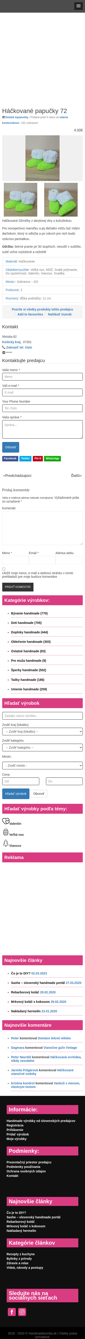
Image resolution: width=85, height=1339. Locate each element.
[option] (42, 158)
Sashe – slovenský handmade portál (38, 983)
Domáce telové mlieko (54, 1038)
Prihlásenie (15, 1130)
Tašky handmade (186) (27, 680)
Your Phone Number (16, 401)
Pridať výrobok (18, 1134)
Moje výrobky (17, 1139)
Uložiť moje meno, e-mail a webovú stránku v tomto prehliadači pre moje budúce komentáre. (37, 574)
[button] (78, 6)
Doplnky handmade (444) (29, 632)
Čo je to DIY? (21, 973)
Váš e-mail (10, 385)
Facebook (10, 458)
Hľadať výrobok (16, 793)
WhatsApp (52, 458)
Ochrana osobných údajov (26, 1171)
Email (34, 553)
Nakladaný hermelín (26, 1011)
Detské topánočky (17, 117)
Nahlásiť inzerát (60, 314)
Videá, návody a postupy (25, 1267)
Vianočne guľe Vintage (60, 1047)
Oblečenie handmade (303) (31, 641)
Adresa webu (64, 553)
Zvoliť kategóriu (13, 740)
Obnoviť (38, 793)
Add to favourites (30, 314)
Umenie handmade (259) (29, 689)
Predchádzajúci (18, 476)
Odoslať (10, 447)
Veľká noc (13, 834)
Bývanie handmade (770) (29, 613)
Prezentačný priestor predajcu (29, 1162)
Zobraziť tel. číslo (19, 347)
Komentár (9, 508)
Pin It (38, 458)
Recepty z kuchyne (21, 1254)
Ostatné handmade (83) (28, 651)
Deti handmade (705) (26, 623)
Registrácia (15, 1125)
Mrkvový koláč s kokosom (30, 1002)
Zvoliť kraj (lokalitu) (15, 725)
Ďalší (75, 476)
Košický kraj (11, 342)
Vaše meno (11, 370)
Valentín (11, 823)
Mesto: (7, 756)
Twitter (25, 458)
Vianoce (11, 845)
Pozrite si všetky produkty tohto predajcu (42, 309)
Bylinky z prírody (19, 1258)
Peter (15, 1038)
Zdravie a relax (18, 1263)
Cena (6, 774)
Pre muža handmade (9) (28, 660)
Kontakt (12, 1176)
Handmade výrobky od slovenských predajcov (41, 1121)
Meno (7, 553)
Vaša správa (12, 417)
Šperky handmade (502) (28, 670)
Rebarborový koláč (25, 992)
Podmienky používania (23, 1167)
